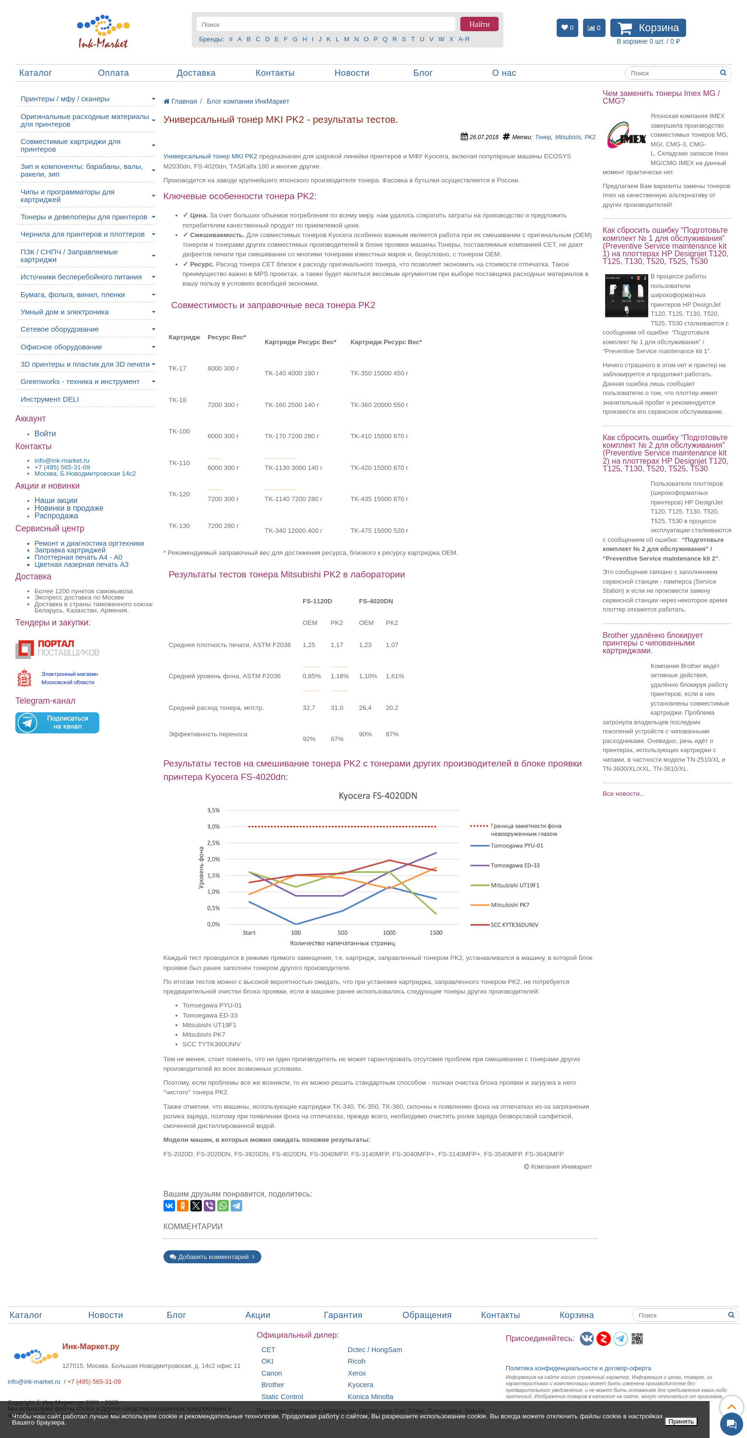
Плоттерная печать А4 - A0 (78, 557)
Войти (45, 434)
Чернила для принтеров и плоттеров (83, 234)
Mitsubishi (568, 137)
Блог (423, 73)
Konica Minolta (370, 1397)
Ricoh (356, 1361)
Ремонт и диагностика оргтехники (89, 543)
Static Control (282, 1397)
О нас (504, 73)
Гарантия (343, 1315)
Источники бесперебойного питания (81, 277)
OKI (267, 1361)
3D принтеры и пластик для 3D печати (85, 364)
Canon (271, 1373)
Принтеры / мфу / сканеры (65, 99)
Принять (681, 1421)
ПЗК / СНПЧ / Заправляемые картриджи (69, 256)
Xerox (357, 1373)
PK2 (589, 137)
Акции (258, 1315)
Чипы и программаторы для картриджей (68, 196)
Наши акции (56, 500)
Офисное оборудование (61, 347)
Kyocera (360, 1385)
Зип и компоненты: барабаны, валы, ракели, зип (82, 170)
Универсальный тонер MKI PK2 (210, 156)
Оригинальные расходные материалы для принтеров (85, 120)
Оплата (113, 73)
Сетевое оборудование (60, 329)
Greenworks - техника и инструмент (80, 381)
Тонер (543, 137)
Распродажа (56, 516)
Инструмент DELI (50, 399)
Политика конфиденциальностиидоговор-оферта (579, 1368)
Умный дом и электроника (65, 312)
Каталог (35, 73)
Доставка (196, 73)
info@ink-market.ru (34, 1381)
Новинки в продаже (69, 508)
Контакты (275, 73)
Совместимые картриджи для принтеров (70, 145)
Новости (352, 73)
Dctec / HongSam (375, 1350)
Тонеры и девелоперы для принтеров (84, 217)
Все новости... (624, 793)
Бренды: (211, 39)
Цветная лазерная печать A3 (81, 564)
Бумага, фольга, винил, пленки (73, 294)
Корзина (577, 1315)
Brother (272, 1385)
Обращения (427, 1315)
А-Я (463, 39)
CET (268, 1350)
